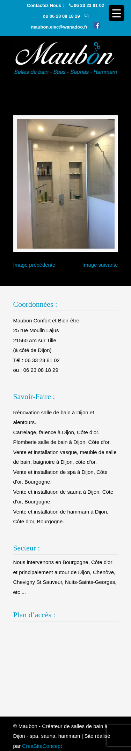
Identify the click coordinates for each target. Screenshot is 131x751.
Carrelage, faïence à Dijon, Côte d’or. (56, 432)
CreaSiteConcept (42, 746)
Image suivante (100, 265)
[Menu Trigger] (116, 13)
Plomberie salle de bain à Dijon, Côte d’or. (62, 442)
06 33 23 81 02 (89, 5)
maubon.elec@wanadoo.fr (59, 27)
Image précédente (34, 265)
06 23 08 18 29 (65, 16)
